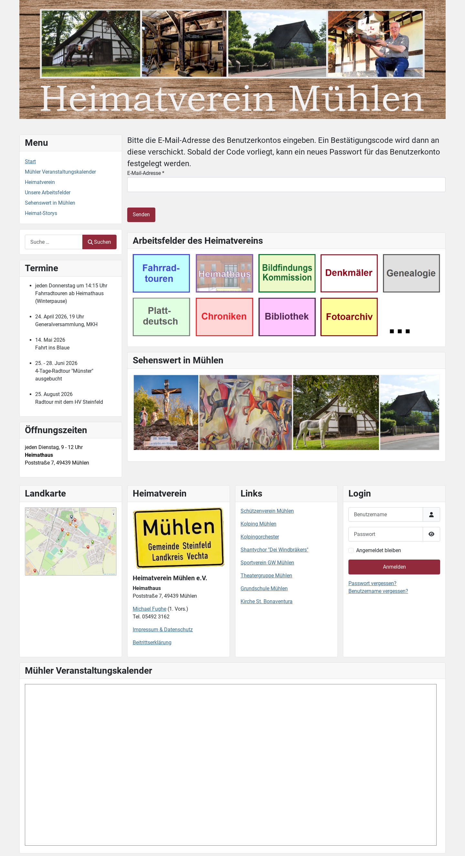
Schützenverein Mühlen (267, 511)
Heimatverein (40, 182)
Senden (141, 214)
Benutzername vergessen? (378, 591)
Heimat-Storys (41, 213)
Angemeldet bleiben (378, 550)
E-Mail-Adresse (145, 173)
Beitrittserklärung (152, 642)
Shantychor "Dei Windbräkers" (274, 550)
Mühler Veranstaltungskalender (60, 172)
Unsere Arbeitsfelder (47, 192)
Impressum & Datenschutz (163, 629)
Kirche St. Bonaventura (267, 601)
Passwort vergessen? (372, 583)
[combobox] (54, 242)
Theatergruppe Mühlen (266, 575)
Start (30, 161)
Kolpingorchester (260, 537)
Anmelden (394, 567)
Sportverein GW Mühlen (267, 563)
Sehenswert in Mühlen (50, 203)
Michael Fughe (149, 609)
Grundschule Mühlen (264, 588)
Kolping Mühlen (258, 524)
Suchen (99, 242)
